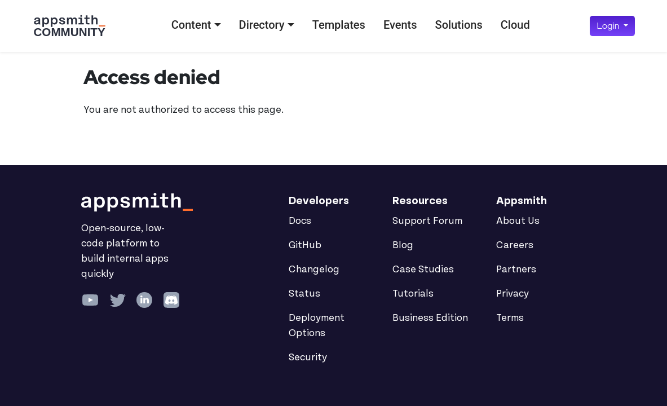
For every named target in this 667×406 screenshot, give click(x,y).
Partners (516, 269)
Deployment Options (316, 325)
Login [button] (609, 26)
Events (400, 25)
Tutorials (413, 294)
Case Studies (423, 269)
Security (308, 357)
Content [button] (191, 25)
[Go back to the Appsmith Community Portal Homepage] (69, 26)
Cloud (515, 25)
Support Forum (427, 221)
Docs (300, 221)
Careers (514, 245)
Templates (338, 25)
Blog (402, 245)
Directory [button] (262, 25)
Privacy (512, 294)
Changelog (314, 269)
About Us (518, 221)
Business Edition (430, 318)
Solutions (459, 25)
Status (304, 294)
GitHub (305, 245)
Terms (510, 318)
